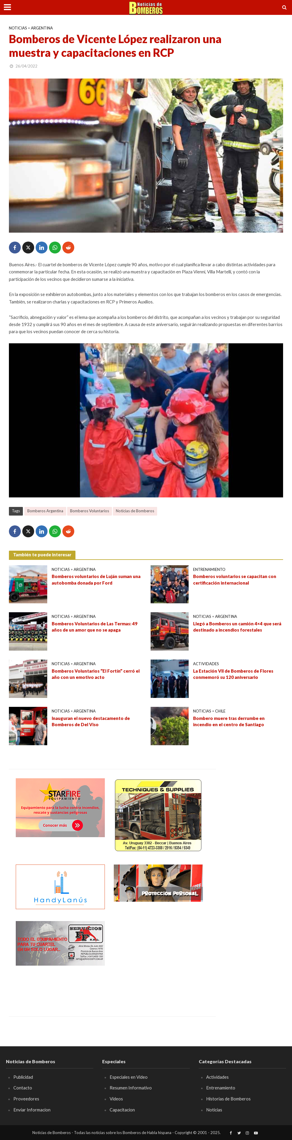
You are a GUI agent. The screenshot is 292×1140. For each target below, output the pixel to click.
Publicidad (23, 1077)
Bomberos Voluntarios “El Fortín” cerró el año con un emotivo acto (96, 674)
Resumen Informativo (131, 1087)
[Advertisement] (158, 958)
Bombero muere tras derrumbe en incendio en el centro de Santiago (229, 721)
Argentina (42, 28)
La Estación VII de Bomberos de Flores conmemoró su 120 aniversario (233, 674)
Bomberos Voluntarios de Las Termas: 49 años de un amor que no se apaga (95, 626)
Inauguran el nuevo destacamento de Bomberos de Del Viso (91, 721)
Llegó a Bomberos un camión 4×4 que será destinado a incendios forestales (237, 626)
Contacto (22, 1087)
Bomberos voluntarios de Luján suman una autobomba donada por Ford (96, 579)
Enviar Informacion (31, 1109)
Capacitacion (122, 1109)
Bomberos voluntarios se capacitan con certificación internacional (234, 579)
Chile (220, 711)
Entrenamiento (209, 569)
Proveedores (26, 1098)
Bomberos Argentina (45, 510)
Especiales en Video (129, 1077)
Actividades (206, 663)
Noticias (18, 28)
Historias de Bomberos (228, 1098)
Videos (116, 1098)
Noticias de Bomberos (135, 510)
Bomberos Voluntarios (89, 510)
